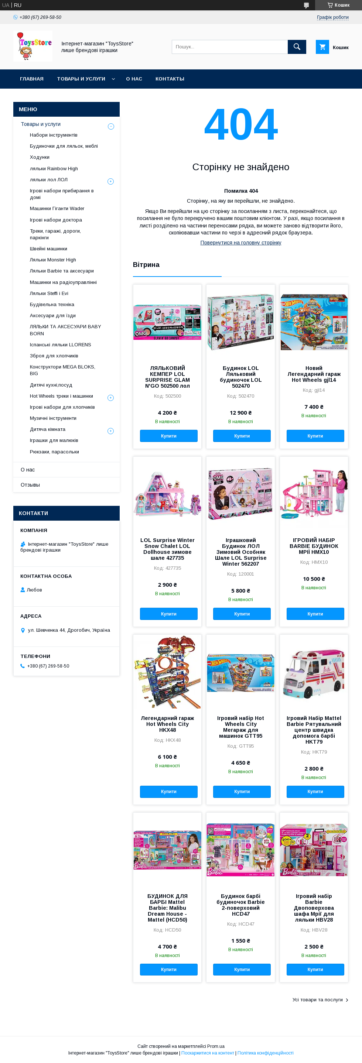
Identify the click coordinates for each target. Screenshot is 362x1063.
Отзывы (30, 485)
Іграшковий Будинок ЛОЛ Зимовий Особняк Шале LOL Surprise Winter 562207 (241, 552)
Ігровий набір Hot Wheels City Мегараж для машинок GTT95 (240, 727)
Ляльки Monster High (53, 260)
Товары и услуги (81, 79)
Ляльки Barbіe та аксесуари (62, 271)
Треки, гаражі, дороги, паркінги (55, 234)
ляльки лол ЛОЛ (49, 179)
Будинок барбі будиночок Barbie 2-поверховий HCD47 (240, 905)
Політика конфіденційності (266, 1053)
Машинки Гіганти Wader (57, 208)
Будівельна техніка (52, 304)
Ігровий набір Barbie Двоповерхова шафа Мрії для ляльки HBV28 (314, 908)
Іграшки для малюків (54, 440)
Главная (32, 79)
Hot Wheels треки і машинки (61, 396)
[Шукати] (297, 47)
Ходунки (39, 157)
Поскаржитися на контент (207, 1053)
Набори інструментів (54, 135)
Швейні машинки (48, 248)
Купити (169, 436)
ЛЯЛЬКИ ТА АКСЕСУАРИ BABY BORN (65, 330)
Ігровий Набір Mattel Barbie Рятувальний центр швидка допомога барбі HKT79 (314, 730)
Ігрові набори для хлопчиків (62, 407)
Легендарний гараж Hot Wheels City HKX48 (167, 724)
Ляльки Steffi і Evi (49, 293)
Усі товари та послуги (318, 999)
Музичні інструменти (53, 418)
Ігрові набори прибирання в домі (62, 194)
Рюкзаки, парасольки (54, 452)
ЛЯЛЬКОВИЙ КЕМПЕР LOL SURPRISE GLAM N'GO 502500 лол (167, 377)
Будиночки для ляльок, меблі (64, 146)
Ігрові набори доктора (56, 220)
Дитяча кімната (47, 429)
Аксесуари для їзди (53, 315)
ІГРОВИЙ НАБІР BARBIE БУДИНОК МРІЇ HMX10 (314, 546)
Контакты (170, 79)
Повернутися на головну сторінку (241, 243)
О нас (134, 79)
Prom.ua (216, 1046)
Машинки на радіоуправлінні (63, 282)
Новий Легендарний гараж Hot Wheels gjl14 (314, 374)
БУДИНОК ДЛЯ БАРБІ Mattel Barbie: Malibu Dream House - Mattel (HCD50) (167, 908)
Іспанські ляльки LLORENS (60, 344)
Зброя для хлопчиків (54, 356)
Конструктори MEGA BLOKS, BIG (62, 370)
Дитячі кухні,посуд (51, 385)
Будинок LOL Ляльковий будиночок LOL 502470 (241, 377)
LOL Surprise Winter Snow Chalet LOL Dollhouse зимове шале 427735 (167, 549)
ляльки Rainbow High (54, 168)
